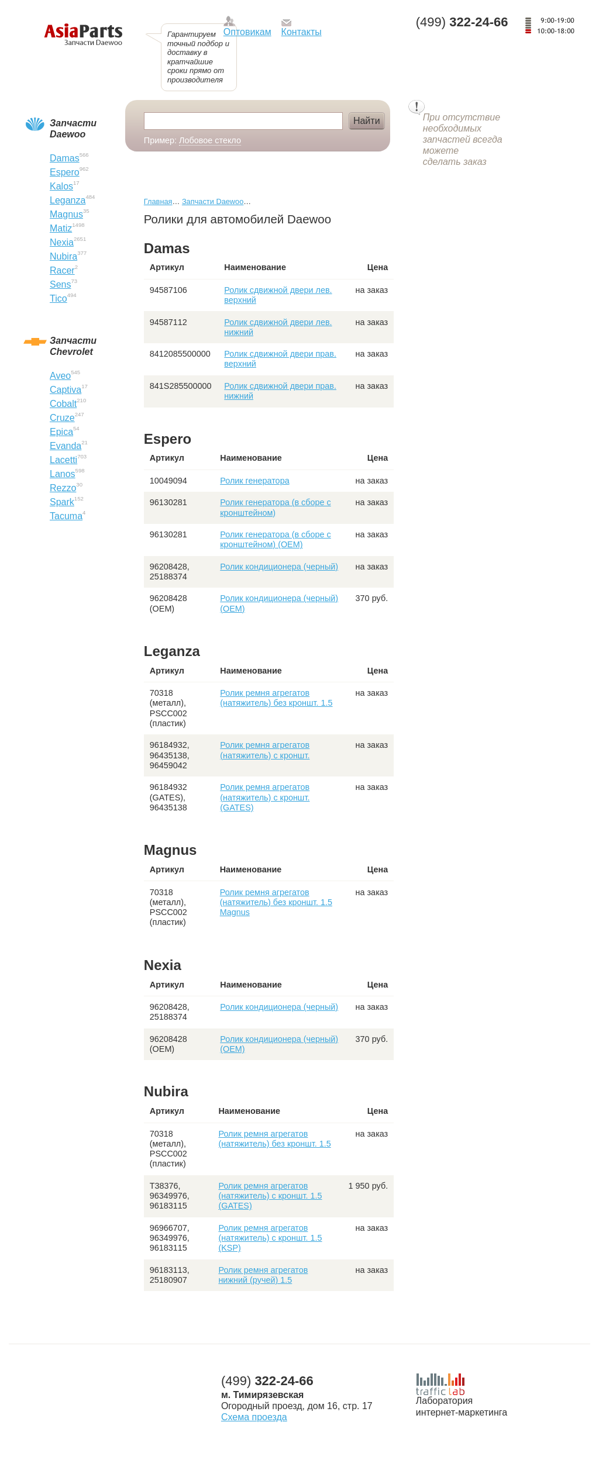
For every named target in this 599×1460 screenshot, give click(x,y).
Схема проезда (254, 1417)
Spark (62, 502)
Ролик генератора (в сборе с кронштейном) (275, 507)
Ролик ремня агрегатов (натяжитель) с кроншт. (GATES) (264, 797)
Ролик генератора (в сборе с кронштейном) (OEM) (275, 539)
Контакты (301, 32)
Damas (65, 158)
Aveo (60, 376)
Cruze (62, 418)
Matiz (61, 228)
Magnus (66, 214)
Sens (60, 284)
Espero (65, 172)
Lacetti (63, 460)
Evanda (65, 446)
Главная (158, 201)
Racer (62, 270)
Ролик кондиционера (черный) (279, 566)
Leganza (67, 200)
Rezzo (63, 488)
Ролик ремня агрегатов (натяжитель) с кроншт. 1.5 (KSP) (270, 1238)
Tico (58, 298)
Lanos (62, 474)
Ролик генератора (254, 480)
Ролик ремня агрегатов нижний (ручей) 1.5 (263, 1275)
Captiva (65, 390)
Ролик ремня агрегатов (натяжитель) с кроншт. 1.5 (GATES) (270, 1196)
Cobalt (63, 404)
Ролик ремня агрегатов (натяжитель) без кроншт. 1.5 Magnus (276, 902)
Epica (61, 432)
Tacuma (66, 516)
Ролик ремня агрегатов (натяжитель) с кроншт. (264, 750)
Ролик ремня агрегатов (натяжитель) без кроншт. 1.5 (276, 697)
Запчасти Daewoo (212, 201)
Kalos (61, 186)
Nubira (63, 256)
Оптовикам (247, 32)
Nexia (62, 242)
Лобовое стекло (210, 140)
